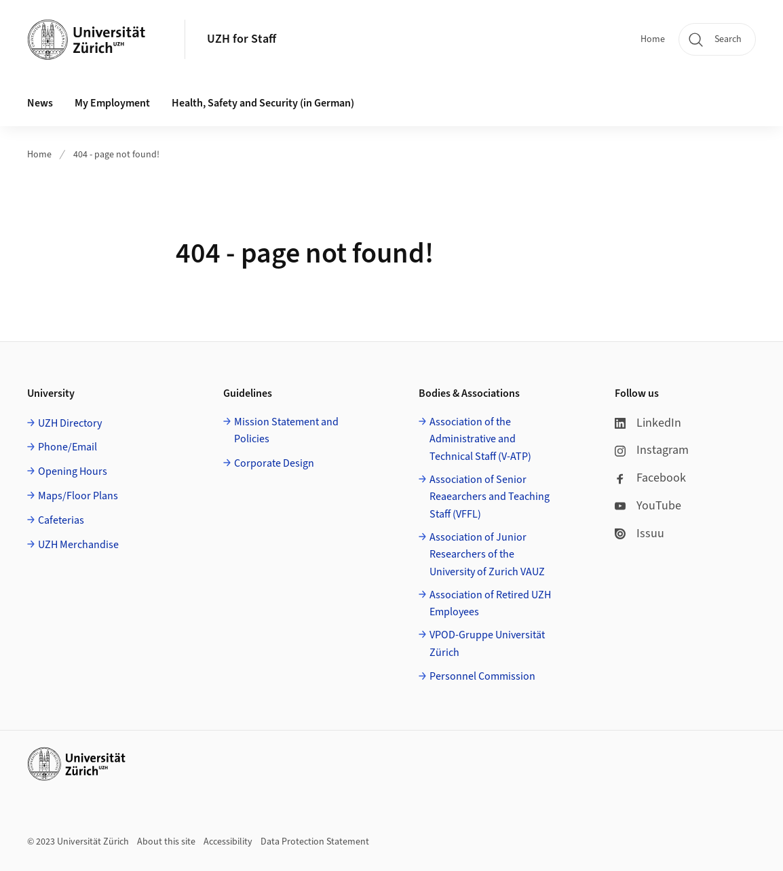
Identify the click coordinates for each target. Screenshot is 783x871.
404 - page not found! (116, 154)
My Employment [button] (112, 103)
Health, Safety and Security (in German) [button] (263, 103)
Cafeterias (61, 520)
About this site (166, 842)
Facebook (650, 477)
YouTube (648, 505)
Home (653, 39)
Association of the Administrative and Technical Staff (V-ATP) (480, 439)
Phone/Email (67, 447)
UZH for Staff (241, 39)
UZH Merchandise (78, 544)
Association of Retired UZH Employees (490, 603)
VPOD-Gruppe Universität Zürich (487, 643)
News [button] (40, 103)
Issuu (639, 533)
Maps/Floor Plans (78, 495)
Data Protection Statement (315, 842)
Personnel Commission (482, 676)
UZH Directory (70, 423)
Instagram (652, 450)
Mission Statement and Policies (286, 430)
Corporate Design (274, 463)
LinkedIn (648, 422)
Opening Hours (72, 471)
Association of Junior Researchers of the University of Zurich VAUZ (487, 554)
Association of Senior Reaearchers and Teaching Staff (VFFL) (489, 497)
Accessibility (228, 842)
